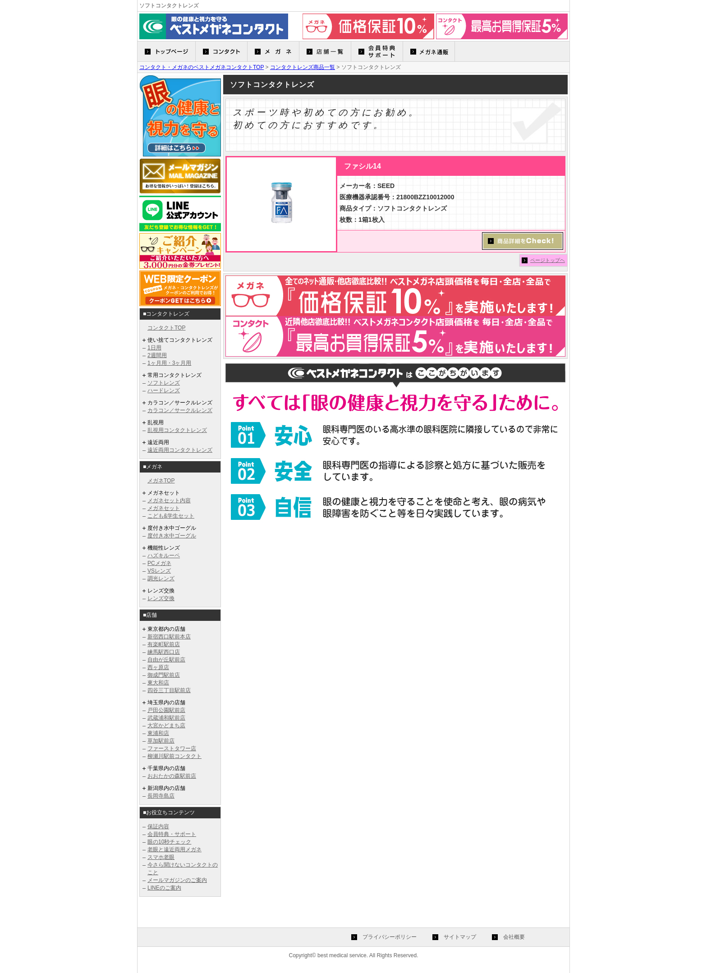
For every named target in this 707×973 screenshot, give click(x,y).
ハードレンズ (163, 390)
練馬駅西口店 (163, 652)
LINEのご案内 (164, 888)
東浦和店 (158, 733)
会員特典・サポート (171, 834)
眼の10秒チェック (169, 842)
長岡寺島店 (160, 796)
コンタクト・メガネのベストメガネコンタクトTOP (201, 67)
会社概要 (514, 937)
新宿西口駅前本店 (169, 636)
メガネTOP (160, 480)
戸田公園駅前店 (166, 710)
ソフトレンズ (163, 383)
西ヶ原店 (158, 667)
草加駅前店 (160, 741)
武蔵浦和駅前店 (166, 718)
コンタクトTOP (166, 328)
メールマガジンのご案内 (177, 880)
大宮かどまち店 (166, 725)
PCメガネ (159, 563)
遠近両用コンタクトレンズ (179, 450)
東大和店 (158, 682)
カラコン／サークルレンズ (179, 410)
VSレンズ (159, 571)
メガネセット (163, 508)
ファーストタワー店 (171, 748)
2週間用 (157, 355)
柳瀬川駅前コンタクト (174, 756)
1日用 (154, 347)
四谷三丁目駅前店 (169, 690)
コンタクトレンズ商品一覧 (302, 67)
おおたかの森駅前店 (171, 776)
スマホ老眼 (160, 857)
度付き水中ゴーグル (171, 535)
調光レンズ (160, 578)
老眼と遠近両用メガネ (174, 849)
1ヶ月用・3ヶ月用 (169, 363)
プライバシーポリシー (390, 937)
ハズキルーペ (163, 555)
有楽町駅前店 (163, 644)
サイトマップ (460, 937)
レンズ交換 (160, 598)
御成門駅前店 (163, 675)
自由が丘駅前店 (166, 659)
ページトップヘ (547, 260)
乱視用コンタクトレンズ (177, 430)
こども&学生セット (170, 516)
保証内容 (158, 826)
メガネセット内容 (169, 500)
